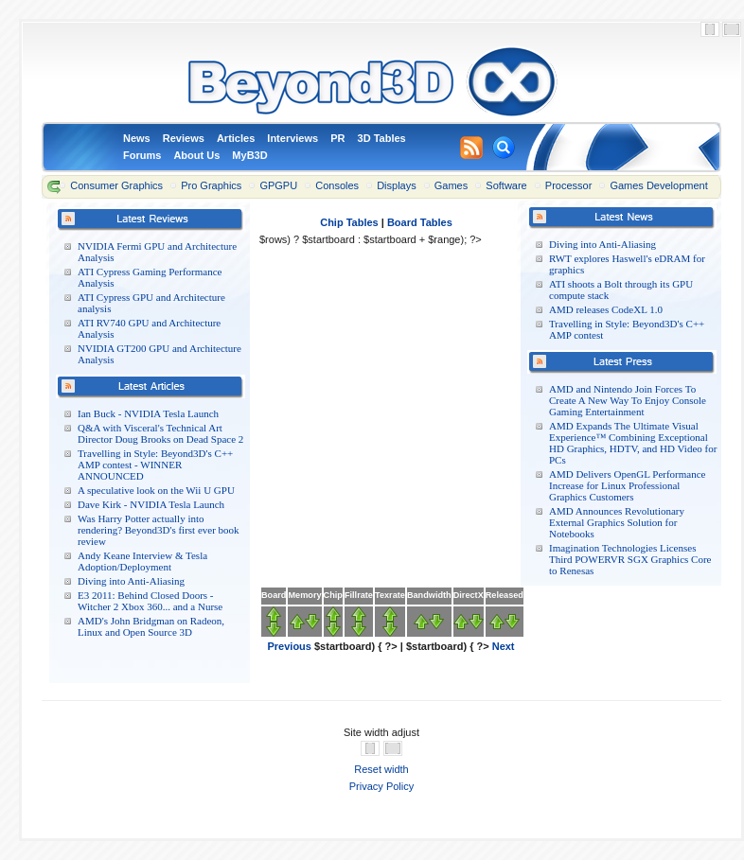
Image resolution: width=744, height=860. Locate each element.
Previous (288, 646)
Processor (569, 185)
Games (451, 185)
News (137, 138)
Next (503, 646)
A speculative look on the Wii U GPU (156, 490)
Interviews (292, 138)
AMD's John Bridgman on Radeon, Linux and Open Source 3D (151, 626)
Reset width (381, 769)
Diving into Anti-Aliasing (131, 581)
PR (337, 138)
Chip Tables (349, 222)
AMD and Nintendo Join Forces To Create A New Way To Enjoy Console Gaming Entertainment (627, 400)
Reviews (183, 138)
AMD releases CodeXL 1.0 (606, 309)
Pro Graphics (211, 185)
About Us (196, 155)
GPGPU (278, 185)
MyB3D (249, 155)
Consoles (337, 185)
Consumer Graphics (116, 185)
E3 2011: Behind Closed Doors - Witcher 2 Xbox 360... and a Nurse (150, 600)
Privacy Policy (381, 786)
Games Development (658, 185)
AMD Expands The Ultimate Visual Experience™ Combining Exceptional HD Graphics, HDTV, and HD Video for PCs (633, 442)
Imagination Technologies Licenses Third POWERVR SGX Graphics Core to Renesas (630, 559)
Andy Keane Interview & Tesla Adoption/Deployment (142, 561)
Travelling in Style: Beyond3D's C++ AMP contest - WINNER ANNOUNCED (155, 465)
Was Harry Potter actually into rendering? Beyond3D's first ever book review (158, 530)
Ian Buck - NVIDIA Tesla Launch (148, 413)
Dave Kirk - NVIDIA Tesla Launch (151, 504)
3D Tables (382, 138)
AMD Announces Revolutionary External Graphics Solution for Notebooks (616, 522)
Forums (142, 155)
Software (506, 185)
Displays (396, 185)
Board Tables (419, 222)
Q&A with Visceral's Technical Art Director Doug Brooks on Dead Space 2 (160, 433)
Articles (236, 138)
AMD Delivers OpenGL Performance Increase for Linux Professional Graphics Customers (627, 485)
